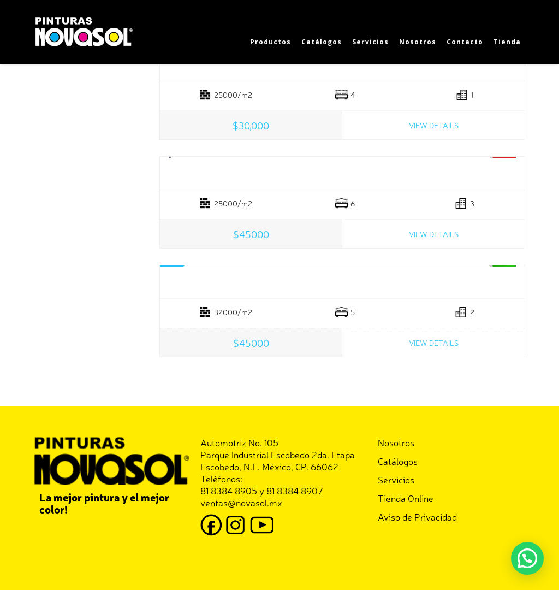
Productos (270, 41)
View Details (434, 125)
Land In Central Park (342, 282)
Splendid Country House (342, 65)
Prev (171, 157)
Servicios (370, 41)
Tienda (507, 41)
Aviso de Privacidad (417, 516)
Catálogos (321, 41)
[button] (527, 558)
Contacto (465, 41)
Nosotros (417, 41)
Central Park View (342, 173)
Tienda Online (405, 498)
